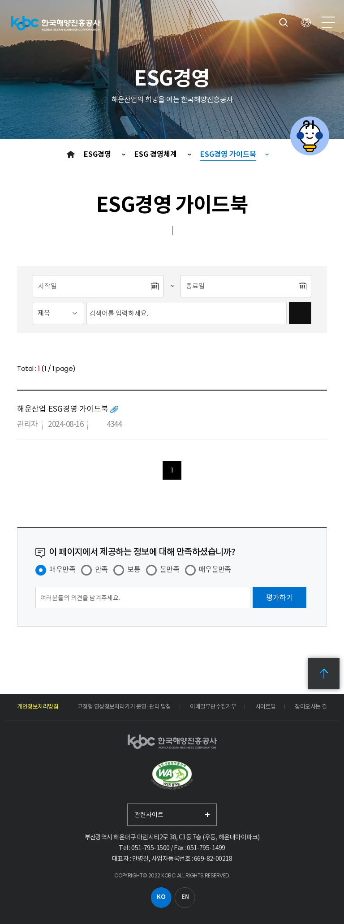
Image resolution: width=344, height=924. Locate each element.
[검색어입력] (186, 313)
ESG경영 (98, 154)
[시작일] (91, 286)
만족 (101, 569)
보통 (133, 569)
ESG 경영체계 (156, 154)
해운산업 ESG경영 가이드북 (62, 409)
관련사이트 (148, 815)
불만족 (169, 569)
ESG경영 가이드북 (228, 154)
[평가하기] (279, 597)
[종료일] (239, 286)
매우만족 (62, 569)
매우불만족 (215, 569)
